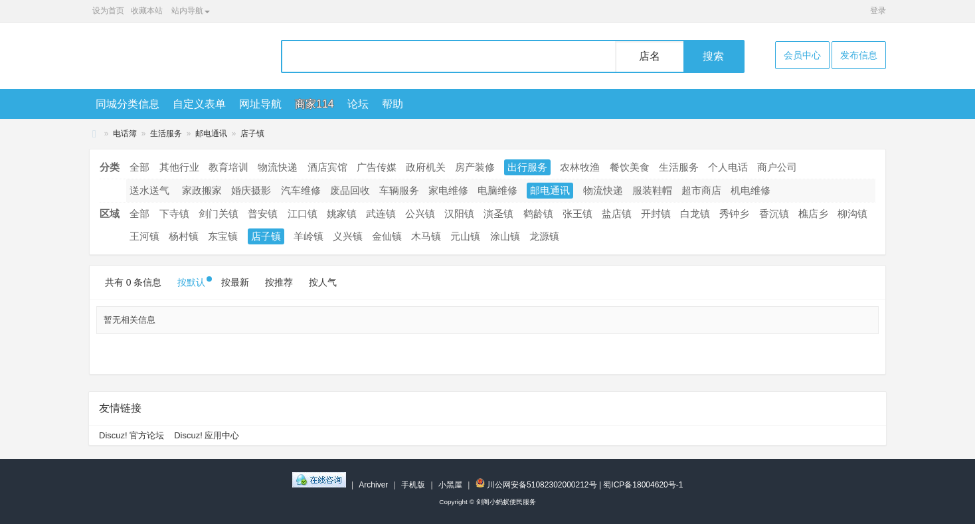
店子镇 (252, 133)
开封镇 (656, 213)
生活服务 (166, 133)
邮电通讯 (211, 133)
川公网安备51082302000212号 (536, 484)
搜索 (713, 56)
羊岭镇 (308, 236)
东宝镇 (223, 236)
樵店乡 (813, 213)
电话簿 (125, 133)
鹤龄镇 (538, 213)
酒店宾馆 (327, 167)
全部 (139, 167)
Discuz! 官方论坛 (131, 435)
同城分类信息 (127, 104)
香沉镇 (774, 213)
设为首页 (108, 10)
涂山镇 (505, 236)
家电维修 (448, 190)
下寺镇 (174, 213)
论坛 (358, 104)
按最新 (235, 282)
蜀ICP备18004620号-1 (643, 484)
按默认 (191, 282)
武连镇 (381, 213)
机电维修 (750, 190)
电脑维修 (497, 190)
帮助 (392, 104)
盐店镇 (617, 213)
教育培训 (228, 167)
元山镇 (465, 236)
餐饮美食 (630, 167)
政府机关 (426, 167)
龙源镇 (544, 236)
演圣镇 (498, 213)
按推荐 (279, 282)
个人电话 (728, 167)
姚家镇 (342, 213)
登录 (878, 10)
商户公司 (777, 167)
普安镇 (263, 213)
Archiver (373, 484)
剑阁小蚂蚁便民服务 (94, 133)
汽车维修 (301, 190)
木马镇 (426, 236)
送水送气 (149, 190)
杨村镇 (184, 236)
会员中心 (802, 55)
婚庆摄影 (251, 190)
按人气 (323, 282)
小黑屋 (450, 484)
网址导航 (260, 104)
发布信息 (858, 55)
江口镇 (302, 213)
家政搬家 (202, 190)
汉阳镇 (459, 213)
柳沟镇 (852, 213)
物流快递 (278, 167)
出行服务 (527, 167)
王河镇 (144, 236)
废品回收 (350, 190)
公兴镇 (420, 213)
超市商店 (701, 190)
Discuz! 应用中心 (206, 435)
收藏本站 (147, 10)
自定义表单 (199, 104)
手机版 (413, 484)
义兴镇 (348, 236)
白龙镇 (695, 213)
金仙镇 (387, 236)
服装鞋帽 (652, 190)
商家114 (314, 104)
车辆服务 (399, 190)
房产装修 (475, 167)
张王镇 (577, 213)
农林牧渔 (580, 167)
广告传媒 (377, 167)
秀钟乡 (734, 213)
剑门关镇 (218, 213)
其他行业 (179, 167)
